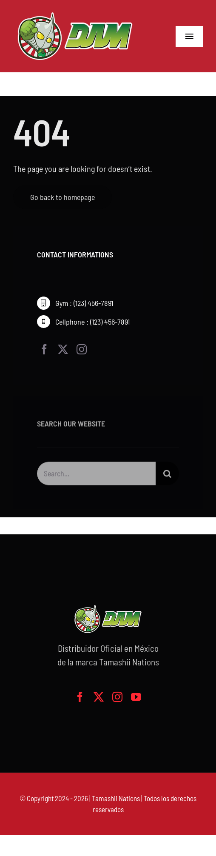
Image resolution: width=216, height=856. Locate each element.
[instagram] (82, 349)
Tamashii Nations (116, 798)
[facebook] (44, 349)
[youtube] (136, 697)
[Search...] (96, 474)
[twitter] (63, 349)
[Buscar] (167, 474)
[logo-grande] (75, 13)
